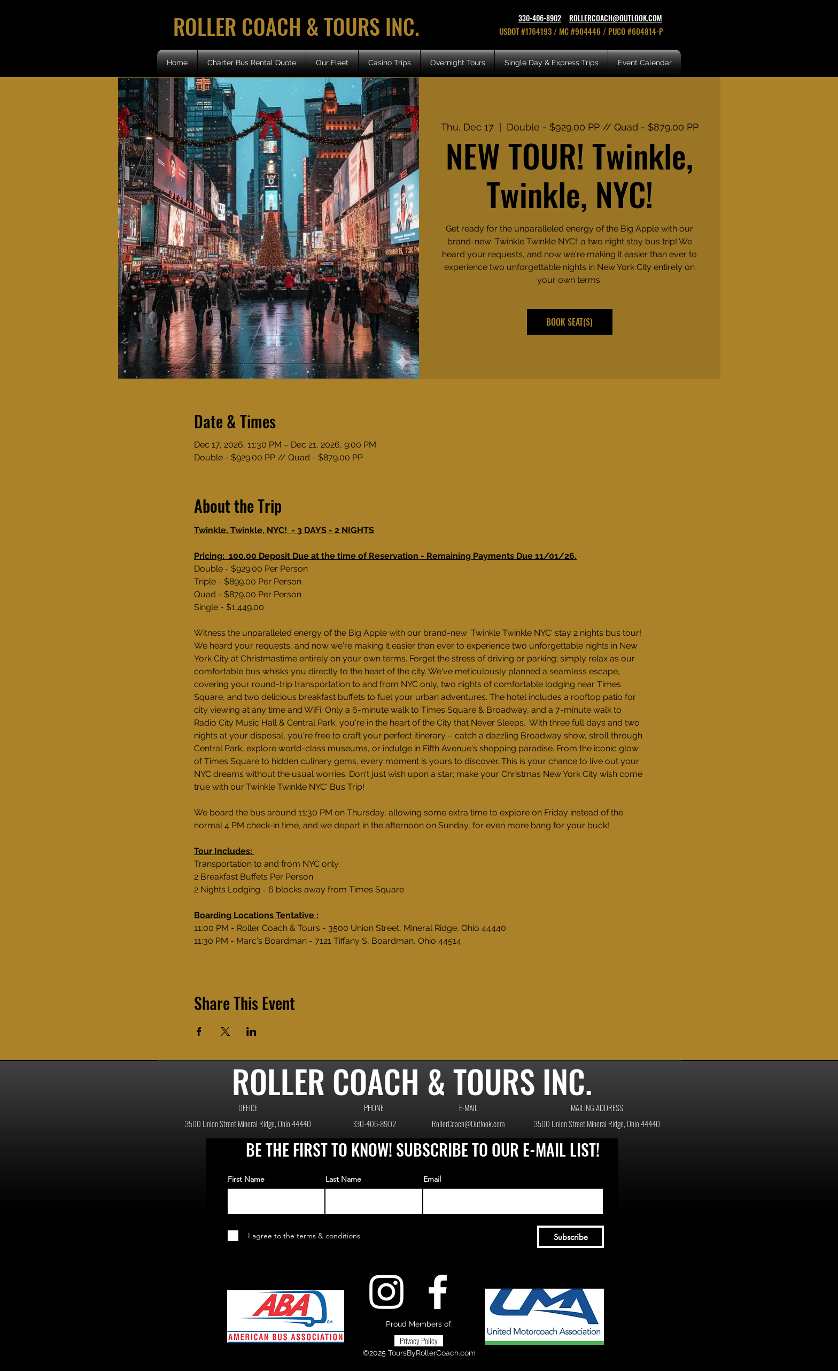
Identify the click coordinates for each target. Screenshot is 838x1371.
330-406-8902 (539, 18)
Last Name (343, 1179)
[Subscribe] (570, 1237)
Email (432, 1179)
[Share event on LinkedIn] (251, 1031)
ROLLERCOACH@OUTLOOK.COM (615, 18)
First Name (246, 1179)
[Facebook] (438, 1292)
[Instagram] (386, 1292)
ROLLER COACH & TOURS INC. (299, 26)
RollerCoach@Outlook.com (468, 1123)
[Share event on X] (225, 1031)
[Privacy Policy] (418, 1340)
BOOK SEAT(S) (569, 321)
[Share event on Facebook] (199, 1031)
